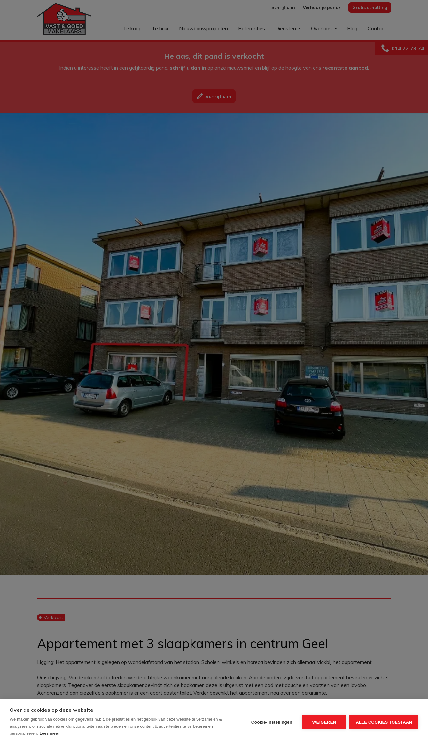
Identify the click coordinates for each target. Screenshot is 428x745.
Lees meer (49, 733)
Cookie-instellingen (271, 722)
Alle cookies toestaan (384, 722)
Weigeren (324, 722)
